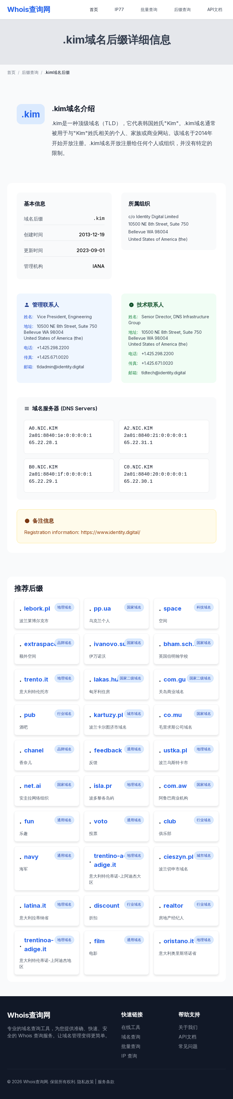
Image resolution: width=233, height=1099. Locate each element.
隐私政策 (85, 1081)
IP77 (119, 9)
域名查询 (130, 1037)
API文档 (214, 9)
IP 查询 (129, 1056)
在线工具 (130, 1027)
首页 (94, 9)
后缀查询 (182, 9)
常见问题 (188, 1046)
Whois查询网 (28, 9)
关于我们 (188, 1027)
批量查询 (149, 9)
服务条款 (106, 1081)
